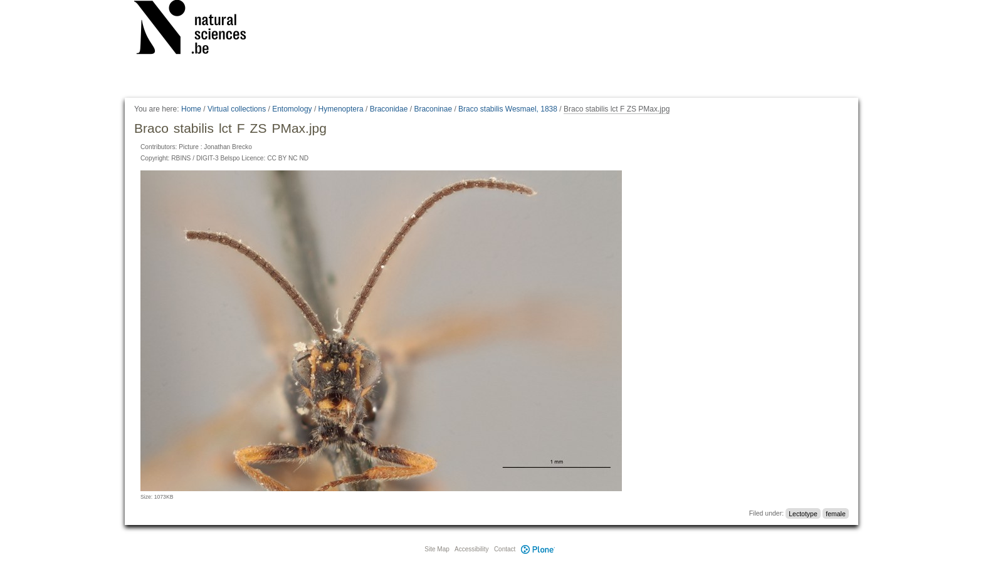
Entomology (292, 109)
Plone (538, 549)
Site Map (436, 549)
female (836, 513)
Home (191, 109)
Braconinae (433, 109)
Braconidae (389, 109)
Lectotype (803, 513)
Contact (504, 549)
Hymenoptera (341, 109)
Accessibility (471, 549)
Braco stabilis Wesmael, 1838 (507, 109)
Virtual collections (237, 109)
